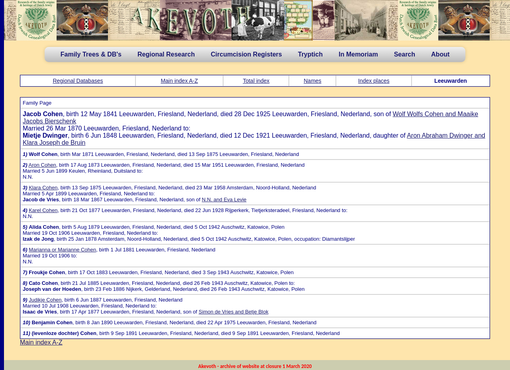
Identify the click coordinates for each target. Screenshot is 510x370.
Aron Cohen (42, 165)
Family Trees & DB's (91, 54)
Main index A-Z (179, 81)
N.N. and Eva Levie (224, 200)
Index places (374, 81)
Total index (256, 81)
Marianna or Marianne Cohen (62, 250)
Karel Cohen (43, 210)
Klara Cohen (43, 188)
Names (312, 81)
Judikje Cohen (45, 300)
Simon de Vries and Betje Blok (234, 312)
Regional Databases (78, 81)
